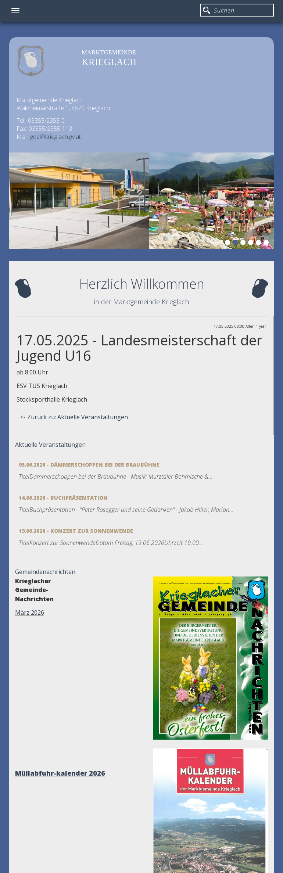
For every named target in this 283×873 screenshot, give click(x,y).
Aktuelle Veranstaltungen (50, 445)
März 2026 (29, 612)
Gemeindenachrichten (45, 572)
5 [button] (259, 243)
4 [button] (251, 243)
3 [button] (244, 243)
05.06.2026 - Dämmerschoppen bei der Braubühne (89, 464)
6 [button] (267, 243)
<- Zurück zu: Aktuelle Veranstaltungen (74, 417)
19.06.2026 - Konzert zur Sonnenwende (76, 530)
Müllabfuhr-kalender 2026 (60, 773)
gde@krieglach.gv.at (55, 137)
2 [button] (236, 243)
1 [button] (228, 243)
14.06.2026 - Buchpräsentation (63, 497)
